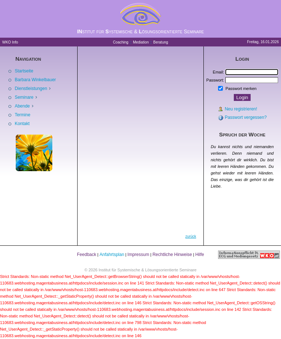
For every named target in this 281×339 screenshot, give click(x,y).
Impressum (138, 254)
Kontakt (22, 123)
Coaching (120, 42)
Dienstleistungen (31, 88)
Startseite (24, 71)
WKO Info (10, 42)
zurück (191, 236)
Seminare (25, 97)
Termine (22, 114)
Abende (23, 106)
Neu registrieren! (241, 109)
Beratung (160, 42)
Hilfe (199, 254)
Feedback (86, 254)
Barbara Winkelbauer (35, 79)
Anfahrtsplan (112, 254)
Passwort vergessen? (246, 117)
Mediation (141, 42)
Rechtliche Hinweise (172, 254)
